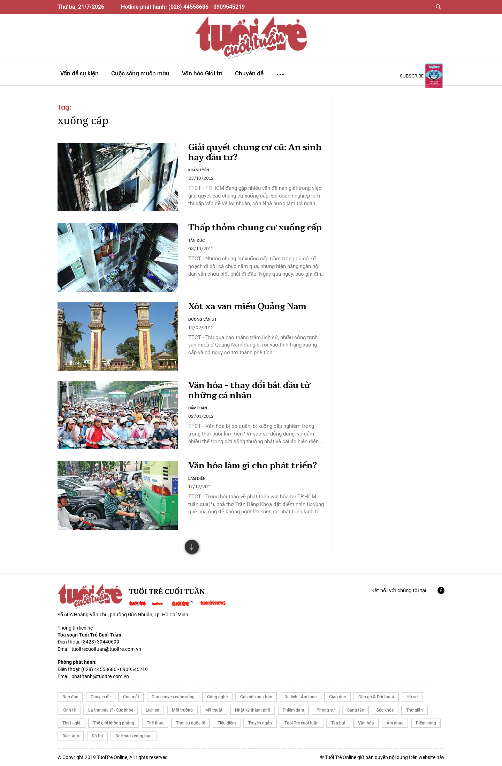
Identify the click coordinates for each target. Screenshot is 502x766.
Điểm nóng (426, 723)
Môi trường (182, 710)
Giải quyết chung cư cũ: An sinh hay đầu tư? (255, 152)
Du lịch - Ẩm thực (300, 696)
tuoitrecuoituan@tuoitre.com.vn (106, 649)
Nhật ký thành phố (252, 710)
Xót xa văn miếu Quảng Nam (247, 306)
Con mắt (131, 696)
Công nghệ (217, 696)
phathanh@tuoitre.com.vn (100, 676)
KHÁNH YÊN (198, 169)
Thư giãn (414, 710)
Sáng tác (355, 710)
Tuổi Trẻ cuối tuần (301, 723)
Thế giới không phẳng (113, 723)
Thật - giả (71, 723)
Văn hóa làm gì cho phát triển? (252, 466)
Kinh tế (69, 710)
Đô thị (97, 736)
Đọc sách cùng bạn (133, 736)
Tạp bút (338, 723)
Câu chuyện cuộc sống (173, 696)
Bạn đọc (70, 696)
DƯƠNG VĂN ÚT (202, 319)
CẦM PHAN (197, 407)
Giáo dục (337, 696)
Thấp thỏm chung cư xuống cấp (254, 228)
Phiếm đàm (293, 710)
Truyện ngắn (260, 723)
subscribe (412, 75)
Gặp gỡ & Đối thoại (376, 696)
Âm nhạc (395, 723)
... (280, 71)
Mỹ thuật (213, 710)
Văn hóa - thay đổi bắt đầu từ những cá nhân (249, 390)
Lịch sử (152, 710)
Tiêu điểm (227, 723)
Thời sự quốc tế (190, 723)
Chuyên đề (101, 696)
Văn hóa (366, 723)
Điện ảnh (70, 736)
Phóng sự (326, 710)
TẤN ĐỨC (196, 240)
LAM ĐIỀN (197, 478)
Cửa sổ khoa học (256, 696)
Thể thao (155, 723)
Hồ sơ (412, 696)
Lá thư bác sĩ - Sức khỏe (110, 710)
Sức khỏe (385, 710)
